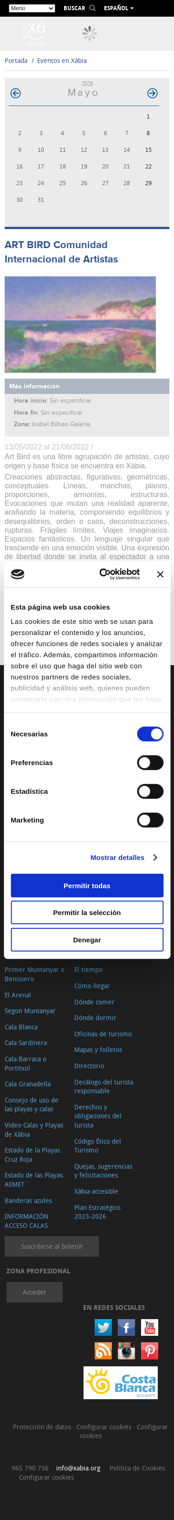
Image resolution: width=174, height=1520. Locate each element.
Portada (16, 60)
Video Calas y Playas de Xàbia (34, 1130)
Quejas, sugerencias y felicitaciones (103, 1171)
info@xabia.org (78, 1468)
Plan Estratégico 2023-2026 (97, 1212)
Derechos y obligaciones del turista (98, 1116)
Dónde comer (94, 1001)
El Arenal (18, 994)
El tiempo (88, 969)
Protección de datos (43, 1426)
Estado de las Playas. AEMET (34, 1180)
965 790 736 (30, 1468)
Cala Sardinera (26, 1042)
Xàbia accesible (96, 1191)
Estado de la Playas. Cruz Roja (33, 1155)
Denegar (87, 939)
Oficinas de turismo (103, 1033)
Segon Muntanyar (30, 1010)
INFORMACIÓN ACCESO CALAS (26, 1221)
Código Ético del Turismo (97, 1146)
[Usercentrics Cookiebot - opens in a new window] (104, 574)
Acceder (34, 1292)
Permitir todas (87, 885)
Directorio (89, 1065)
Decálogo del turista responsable (103, 1087)
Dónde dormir (95, 1017)
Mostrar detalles (117, 857)
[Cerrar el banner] (160, 574)
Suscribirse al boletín (52, 1246)
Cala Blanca (21, 1026)
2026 (87, 83)
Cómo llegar (92, 985)
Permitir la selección (87, 912)
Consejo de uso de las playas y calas (31, 1105)
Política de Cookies (137, 1468)
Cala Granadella (28, 1083)
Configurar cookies (105, 1426)
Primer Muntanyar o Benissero (34, 974)
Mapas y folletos (98, 1049)
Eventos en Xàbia (62, 60)
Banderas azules (28, 1200)
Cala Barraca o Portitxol (25, 1063)
